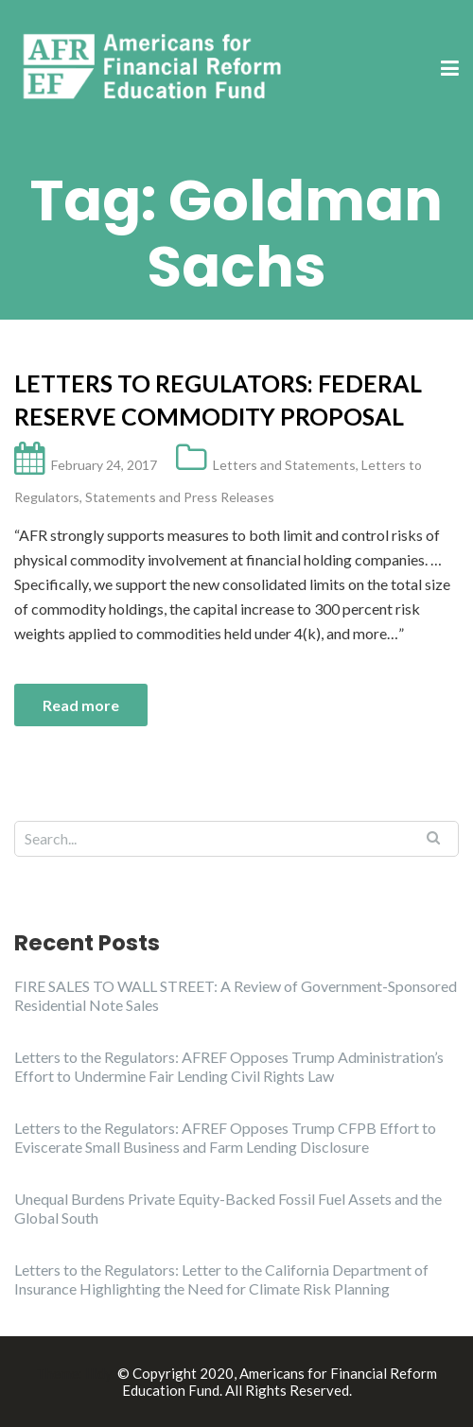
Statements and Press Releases (179, 497)
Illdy (98, 1373)
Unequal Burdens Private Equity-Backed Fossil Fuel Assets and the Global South (228, 1208)
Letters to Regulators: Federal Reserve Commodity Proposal (218, 399)
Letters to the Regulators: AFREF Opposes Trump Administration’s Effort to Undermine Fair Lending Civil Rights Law (229, 1066)
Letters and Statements (284, 465)
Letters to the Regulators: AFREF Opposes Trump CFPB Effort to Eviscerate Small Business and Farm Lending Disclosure (225, 1137)
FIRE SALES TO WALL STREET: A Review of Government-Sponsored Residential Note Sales (235, 995)
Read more (81, 705)
